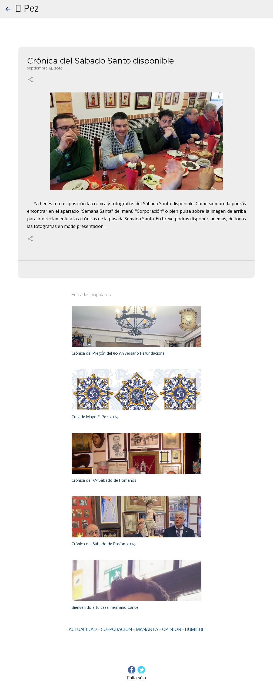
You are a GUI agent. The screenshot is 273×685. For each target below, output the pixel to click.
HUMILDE (195, 629)
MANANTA (147, 629)
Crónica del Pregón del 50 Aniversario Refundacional (118, 353)
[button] (30, 80)
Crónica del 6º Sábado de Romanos (104, 480)
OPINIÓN (171, 629)
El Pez (27, 9)
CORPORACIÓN (116, 629)
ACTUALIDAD (83, 629)
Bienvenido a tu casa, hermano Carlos (105, 608)
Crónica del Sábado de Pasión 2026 (104, 544)
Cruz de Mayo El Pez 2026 (95, 417)
